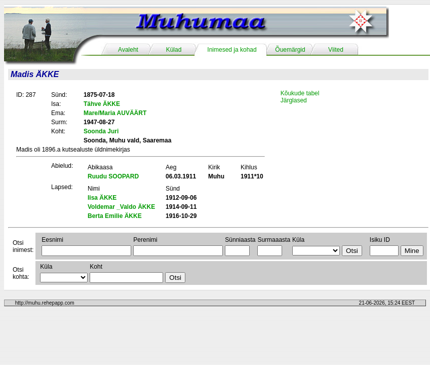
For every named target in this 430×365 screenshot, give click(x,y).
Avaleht (128, 49)
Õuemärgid (290, 49)
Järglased (294, 100)
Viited (335, 49)
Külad (174, 49)
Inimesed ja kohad (231, 49)
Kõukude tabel (300, 93)
